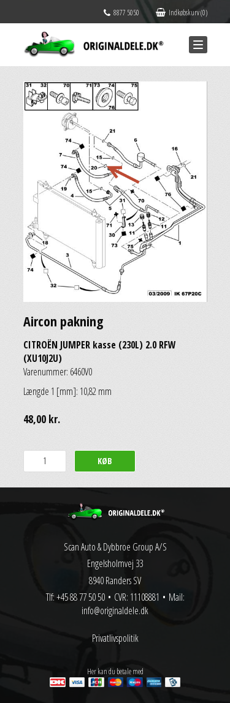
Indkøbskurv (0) (181, 12)
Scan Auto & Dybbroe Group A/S (115, 547)
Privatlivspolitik (115, 638)
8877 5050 (121, 12)
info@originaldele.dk (115, 610)
